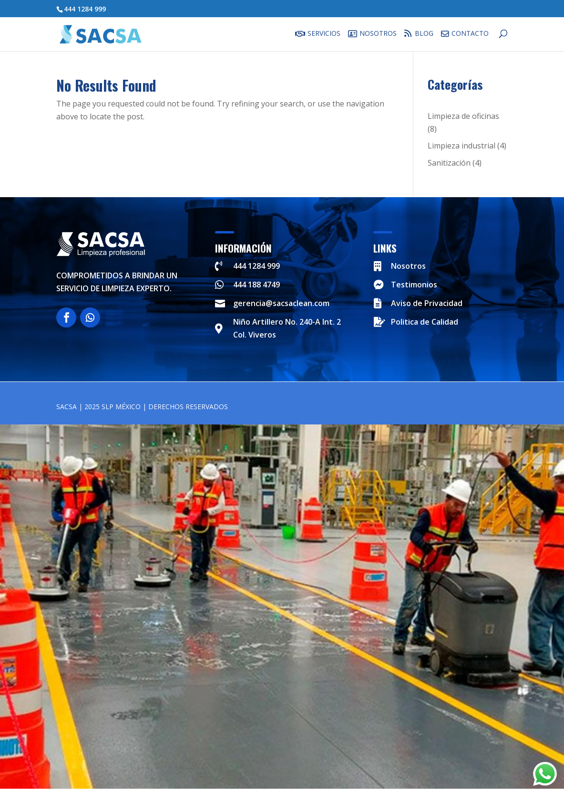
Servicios (324, 34)
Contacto (470, 34)
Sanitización (449, 163)
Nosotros (378, 34)
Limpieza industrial (461, 145)
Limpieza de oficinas (463, 116)
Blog (421, 34)
